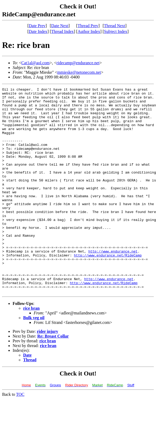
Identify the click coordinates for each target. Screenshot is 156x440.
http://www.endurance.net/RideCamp (108, 289)
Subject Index (115, 31)
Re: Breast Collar (53, 377)
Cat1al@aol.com (35, 63)
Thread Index (62, 31)
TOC (20, 435)
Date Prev (37, 25)
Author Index (89, 31)
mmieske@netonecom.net (79, 72)
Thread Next (114, 25)
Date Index (38, 31)
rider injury (47, 372)
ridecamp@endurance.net (78, 63)
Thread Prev (88, 25)
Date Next (59, 25)
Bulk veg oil (33, 359)
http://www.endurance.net (113, 284)
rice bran (31, 349)
